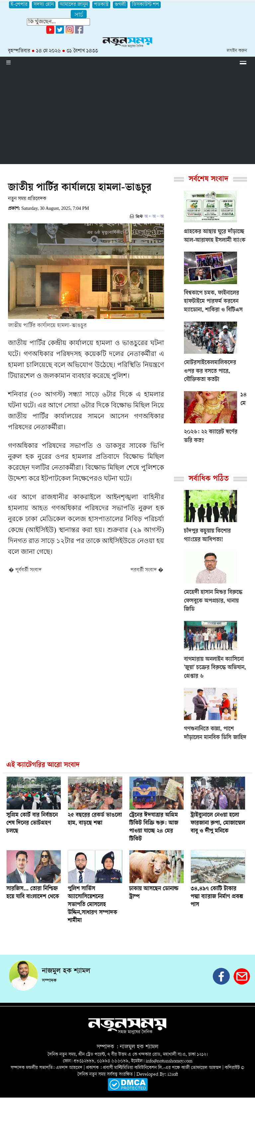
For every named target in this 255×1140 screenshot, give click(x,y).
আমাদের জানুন (74, 5)
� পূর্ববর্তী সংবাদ (25, 570)
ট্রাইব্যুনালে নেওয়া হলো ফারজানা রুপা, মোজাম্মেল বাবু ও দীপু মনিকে (218, 823)
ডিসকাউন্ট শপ (145, 5)
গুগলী (120, 5)
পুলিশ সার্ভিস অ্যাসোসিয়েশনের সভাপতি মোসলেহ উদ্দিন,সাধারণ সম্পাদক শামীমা (92, 905)
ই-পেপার (19, 5)
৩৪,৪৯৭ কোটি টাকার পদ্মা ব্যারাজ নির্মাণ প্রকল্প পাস (217, 897)
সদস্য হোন (44, 5)
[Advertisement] (127, 117)
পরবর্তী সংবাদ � (146, 570)
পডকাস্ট (101, 5)
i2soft (173, 1074)
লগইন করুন (237, 50)
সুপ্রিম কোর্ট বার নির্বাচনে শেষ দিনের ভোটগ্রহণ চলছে (32, 823)
